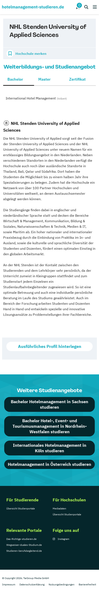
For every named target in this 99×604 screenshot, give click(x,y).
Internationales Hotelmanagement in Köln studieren (49, 448)
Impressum (8, 584)
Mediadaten (59, 508)
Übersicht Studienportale (20, 508)
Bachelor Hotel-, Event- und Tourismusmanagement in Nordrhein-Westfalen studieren (49, 426)
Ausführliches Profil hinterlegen (49, 346)
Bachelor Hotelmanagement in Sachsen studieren (49, 404)
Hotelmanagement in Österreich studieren (49, 464)
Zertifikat (77, 79)
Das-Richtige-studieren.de (21, 539)
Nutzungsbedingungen (61, 584)
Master (44, 79)
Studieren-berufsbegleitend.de (24, 550)
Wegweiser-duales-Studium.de (24, 544)
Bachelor (15, 79)
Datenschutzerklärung (31, 584)
